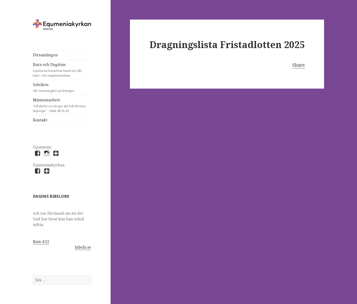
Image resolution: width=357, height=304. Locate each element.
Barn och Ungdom (57, 70)
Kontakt (40, 120)
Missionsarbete (62, 105)
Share (298, 65)
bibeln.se (83, 247)
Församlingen (45, 55)
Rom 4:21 (41, 241)
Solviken (57, 87)
